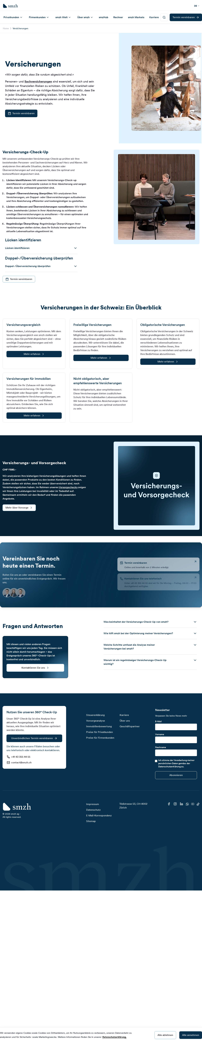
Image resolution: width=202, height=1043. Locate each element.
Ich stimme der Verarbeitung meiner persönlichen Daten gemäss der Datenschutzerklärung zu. (176, 763)
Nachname (160, 747)
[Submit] (176, 775)
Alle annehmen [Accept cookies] (190, 1035)
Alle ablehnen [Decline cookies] (165, 1035)
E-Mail (158, 721)
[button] (41, 248)
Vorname (159, 734)
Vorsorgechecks (68, 487)
